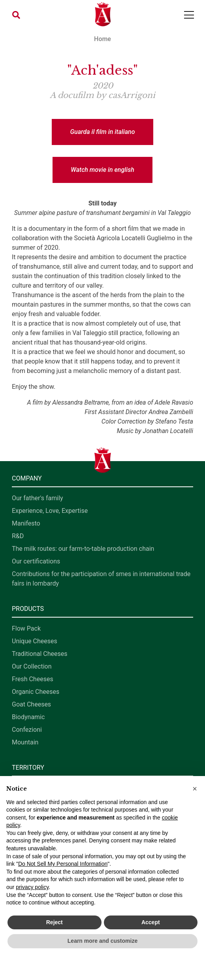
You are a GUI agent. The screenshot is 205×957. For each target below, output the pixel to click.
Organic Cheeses (35, 691)
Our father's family (37, 498)
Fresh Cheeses (32, 679)
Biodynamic (28, 717)
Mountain (25, 742)
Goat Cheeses (31, 704)
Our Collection (31, 666)
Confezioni (27, 729)
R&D (18, 536)
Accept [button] (150, 922)
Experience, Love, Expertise (50, 510)
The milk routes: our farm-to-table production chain (83, 548)
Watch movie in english (102, 169)
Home (102, 39)
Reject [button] (54, 922)
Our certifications (36, 561)
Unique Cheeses (34, 641)
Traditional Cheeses (40, 653)
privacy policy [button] (32, 887)
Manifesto (26, 523)
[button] (16, 15)
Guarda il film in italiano (102, 132)
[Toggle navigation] (189, 15)
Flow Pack (26, 628)
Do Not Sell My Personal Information (62, 864)
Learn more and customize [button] (102, 941)
